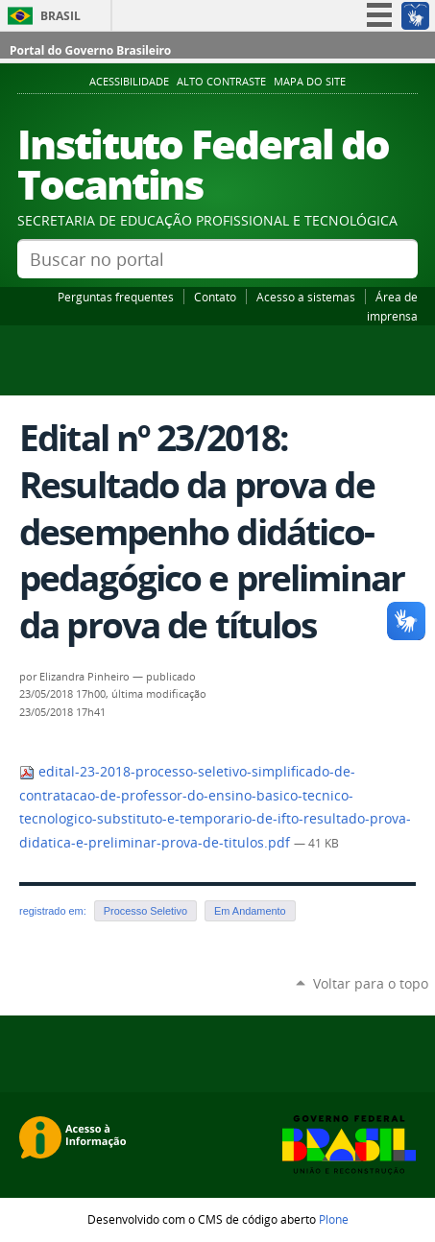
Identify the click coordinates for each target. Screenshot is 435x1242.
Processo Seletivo (145, 911)
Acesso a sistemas (305, 296)
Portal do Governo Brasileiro (90, 50)
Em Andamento (250, 911)
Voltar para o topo (370, 983)
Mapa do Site (310, 81)
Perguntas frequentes (116, 296)
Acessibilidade (129, 81)
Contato (215, 296)
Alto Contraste (221, 81)
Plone (334, 1219)
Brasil (60, 16)
